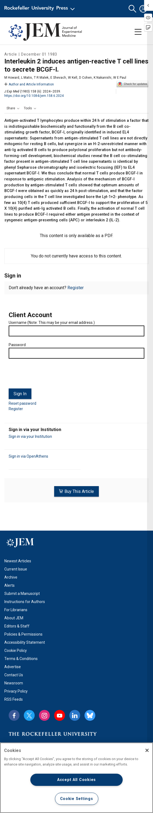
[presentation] (50, 375)
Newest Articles (17, 561)
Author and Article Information (29, 84)
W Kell (72, 77)
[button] (132, 9)
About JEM (13, 618)
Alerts (9, 585)
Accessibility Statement (24, 642)
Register (75, 287)
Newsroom (13, 683)
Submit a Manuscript (22, 593)
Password (17, 345)
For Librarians (15, 610)
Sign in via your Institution (30, 436)
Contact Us (13, 675)
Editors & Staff (17, 626)
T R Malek (41, 77)
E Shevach (58, 77)
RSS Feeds (13, 699)
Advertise (12, 667)
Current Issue (15, 569)
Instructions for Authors (24, 602)
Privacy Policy (16, 691)
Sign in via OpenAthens (28, 456)
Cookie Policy (15, 650)
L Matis (26, 77)
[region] (76, 777)
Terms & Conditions (21, 658)
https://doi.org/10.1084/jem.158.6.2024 (34, 96)
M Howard (11, 77)
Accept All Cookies (76, 779)
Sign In (20, 393)
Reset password (22, 403)
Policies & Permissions (23, 634)
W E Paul (119, 77)
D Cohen (85, 77)
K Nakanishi (102, 77)
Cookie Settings (76, 798)
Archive (10, 577)
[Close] (147, 750)
